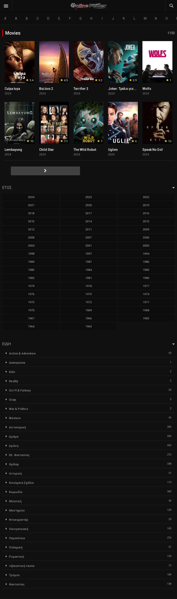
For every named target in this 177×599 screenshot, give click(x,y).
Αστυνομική (17, 427)
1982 (31, 278)
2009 (146, 229)
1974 (146, 294)
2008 (31, 237)
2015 (31, 221)
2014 (88, 221)
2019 (146, 205)
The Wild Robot (85, 149)
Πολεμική (15, 547)
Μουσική (15, 501)
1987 (88, 261)
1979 (31, 286)
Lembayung (13, 149)
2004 (31, 245)
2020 (88, 205)
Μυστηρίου (17, 510)
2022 (146, 197)
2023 (88, 197)
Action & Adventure (22, 353)
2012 (31, 229)
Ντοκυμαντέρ (18, 519)
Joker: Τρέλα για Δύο (124, 89)
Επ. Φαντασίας (19, 455)
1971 (146, 302)
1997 (88, 253)
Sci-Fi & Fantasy (20, 390)
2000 (146, 245)
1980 (146, 278)
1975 (88, 294)
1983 (146, 270)
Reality (13, 381)
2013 (146, 221)
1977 (146, 286)
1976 (31, 294)
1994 (146, 253)
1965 (146, 318)
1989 (31, 261)
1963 (88, 326)
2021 (31, 205)
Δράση (13, 446)
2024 (31, 197)
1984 (88, 270)
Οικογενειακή (18, 529)
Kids (12, 372)
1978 (88, 286)
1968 (146, 310)
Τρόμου (14, 575)
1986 (146, 261)
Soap (12, 399)
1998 (31, 253)
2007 (88, 237)
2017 (88, 213)
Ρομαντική (16, 556)
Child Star (46, 149)
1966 (88, 318)
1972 (88, 302)
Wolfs (146, 89)
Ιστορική (15, 473)
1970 (31, 310)
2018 (31, 213)
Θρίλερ (14, 464)
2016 (146, 213)
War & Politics (18, 409)
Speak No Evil (152, 149)
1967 (31, 318)
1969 (88, 310)
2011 (88, 229)
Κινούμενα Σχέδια (21, 482)
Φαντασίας (17, 584)
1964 (31, 326)
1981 (88, 278)
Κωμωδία (15, 492)
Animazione (17, 362)
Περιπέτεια (17, 538)
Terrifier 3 (81, 89)
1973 (31, 302)
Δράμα (13, 436)
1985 (31, 270)
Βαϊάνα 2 (46, 89)
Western (15, 418)
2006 (146, 237)
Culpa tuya (12, 89)
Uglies (113, 149)
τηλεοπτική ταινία (21, 566)
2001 (88, 245)
